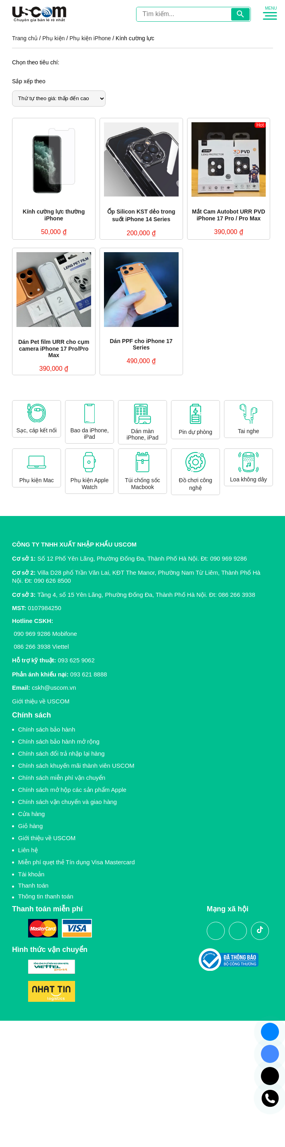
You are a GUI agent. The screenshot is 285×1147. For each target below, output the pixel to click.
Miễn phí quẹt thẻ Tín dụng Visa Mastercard (76, 862)
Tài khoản (31, 874)
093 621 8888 (88, 674)
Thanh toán (33, 885)
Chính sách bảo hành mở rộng (59, 741)
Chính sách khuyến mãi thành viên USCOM (76, 765)
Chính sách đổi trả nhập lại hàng (61, 753)
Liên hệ (28, 850)
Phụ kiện (53, 38)
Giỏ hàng (30, 825)
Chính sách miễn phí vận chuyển (61, 777)
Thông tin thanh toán (45, 896)
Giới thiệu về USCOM (40, 701)
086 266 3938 (236, 594)
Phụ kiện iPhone (90, 38)
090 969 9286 (228, 558)
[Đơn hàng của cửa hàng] (59, 98)
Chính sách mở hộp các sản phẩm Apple (72, 789)
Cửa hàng (31, 813)
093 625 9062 (76, 660)
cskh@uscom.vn (54, 687)
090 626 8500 (52, 580)
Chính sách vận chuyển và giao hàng (67, 801)
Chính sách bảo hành (46, 729)
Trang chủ (25, 38)
